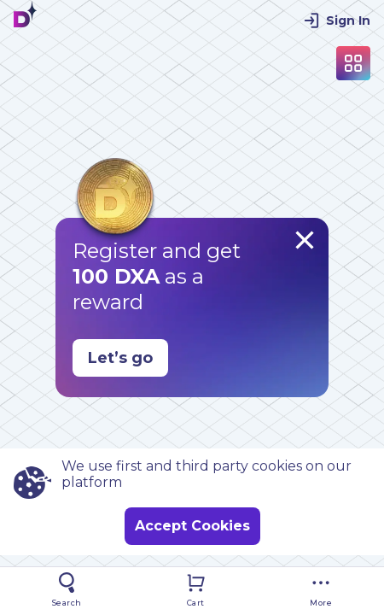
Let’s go (120, 357)
